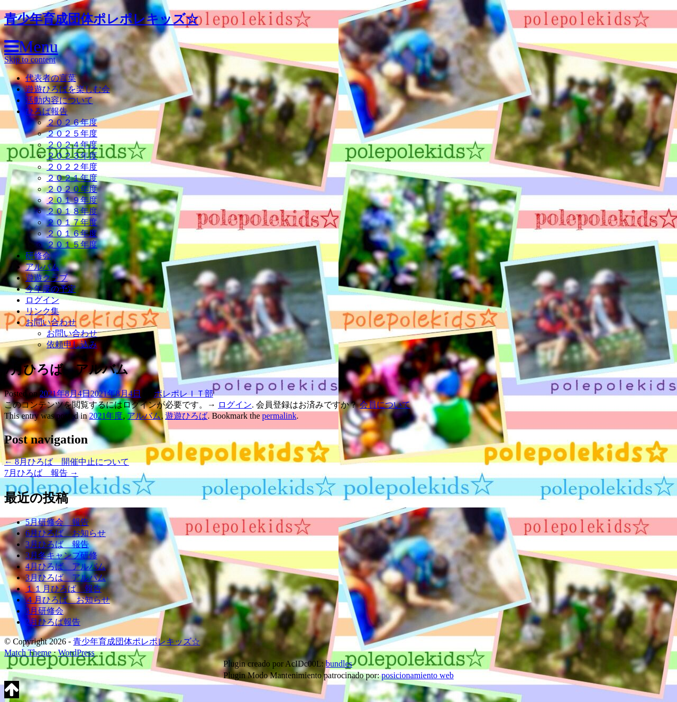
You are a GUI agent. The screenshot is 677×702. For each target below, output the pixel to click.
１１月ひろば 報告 (63, 588)
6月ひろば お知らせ (65, 533)
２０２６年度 (72, 122)
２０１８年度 (72, 211)
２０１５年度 (72, 244)
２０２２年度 (72, 166)
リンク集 (42, 311)
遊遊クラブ (46, 277)
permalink (279, 415)
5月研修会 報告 (57, 522)
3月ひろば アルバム (65, 577)
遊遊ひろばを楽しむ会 (67, 89)
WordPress (76, 652)
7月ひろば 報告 (41, 472)
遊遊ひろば (186, 415)
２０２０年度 (72, 188)
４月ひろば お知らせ (67, 599)
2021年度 (106, 415)
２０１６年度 (72, 233)
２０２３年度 (72, 155)
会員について (385, 404)
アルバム (42, 266)
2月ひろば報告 (52, 621)
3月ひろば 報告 (57, 544)
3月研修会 (44, 610)
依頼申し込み (72, 344)
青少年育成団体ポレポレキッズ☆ (101, 19)
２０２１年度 (72, 177)
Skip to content (30, 59)
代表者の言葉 (50, 77)
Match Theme (27, 652)
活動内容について (59, 100)
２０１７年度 (72, 222)
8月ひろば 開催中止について (66, 461)
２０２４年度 (72, 144)
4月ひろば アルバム (65, 566)
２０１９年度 (72, 200)
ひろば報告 (46, 111)
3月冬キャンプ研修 (61, 555)
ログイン (42, 299)
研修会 (38, 255)
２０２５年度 (72, 133)
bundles (339, 663)
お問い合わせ (50, 322)
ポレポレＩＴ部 (183, 393)
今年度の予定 (50, 288)
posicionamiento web (417, 675)
